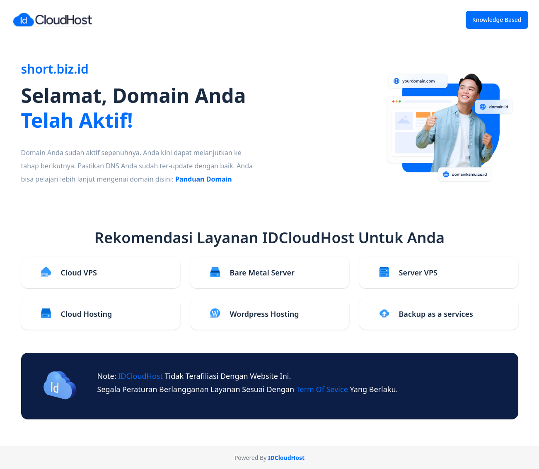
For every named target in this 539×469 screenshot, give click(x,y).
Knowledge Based (497, 20)
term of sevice (323, 389)
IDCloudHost (141, 376)
